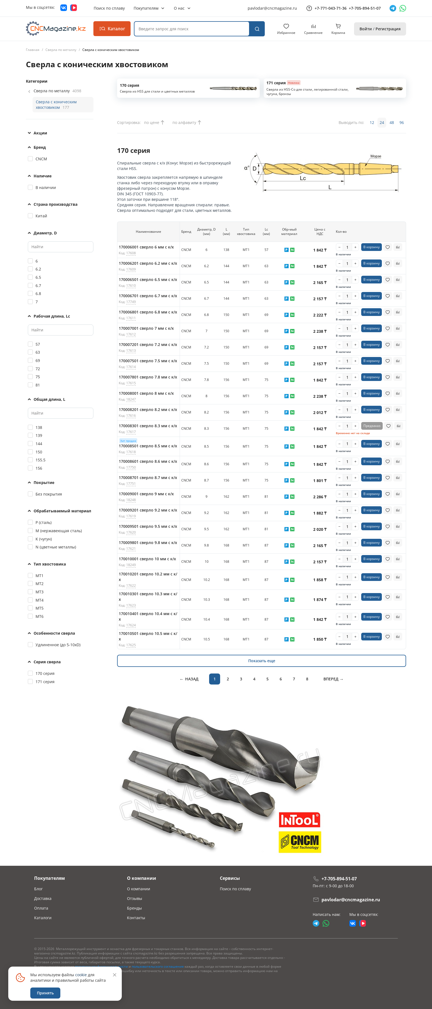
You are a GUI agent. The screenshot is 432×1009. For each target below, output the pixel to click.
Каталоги (43, 917)
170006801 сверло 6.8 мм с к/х (148, 312)
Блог (38, 888)
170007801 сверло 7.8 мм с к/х (148, 377)
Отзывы (134, 898)
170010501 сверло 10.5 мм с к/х (148, 636)
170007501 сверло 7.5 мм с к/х (148, 360)
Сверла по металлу (60, 50)
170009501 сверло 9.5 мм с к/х (148, 526)
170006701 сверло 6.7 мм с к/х (148, 295)
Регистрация (388, 28)
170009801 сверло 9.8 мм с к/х (148, 542)
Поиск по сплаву (235, 888)
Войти (366, 28)
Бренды (134, 908)
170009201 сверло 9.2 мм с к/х (148, 510)
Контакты (136, 917)
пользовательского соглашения (158, 966)
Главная (32, 50)
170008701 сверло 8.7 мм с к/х (148, 477)
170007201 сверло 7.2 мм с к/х (148, 344)
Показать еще (261, 660)
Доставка (43, 898)
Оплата (41, 908)
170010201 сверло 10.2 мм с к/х (148, 576)
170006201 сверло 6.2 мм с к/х (148, 263)
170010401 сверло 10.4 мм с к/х (148, 616)
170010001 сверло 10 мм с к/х (147, 558)
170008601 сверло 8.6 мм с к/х (148, 461)
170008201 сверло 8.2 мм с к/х (148, 409)
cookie (81, 974)
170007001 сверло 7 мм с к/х (146, 328)
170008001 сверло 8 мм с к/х (146, 393)
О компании (138, 888)
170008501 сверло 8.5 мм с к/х (148, 445)
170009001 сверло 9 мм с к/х (146, 493)
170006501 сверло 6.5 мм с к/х (148, 279)
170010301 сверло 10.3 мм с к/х (148, 596)
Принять (45, 993)
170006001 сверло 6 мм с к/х (146, 247)
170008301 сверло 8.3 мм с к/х (148, 425)
